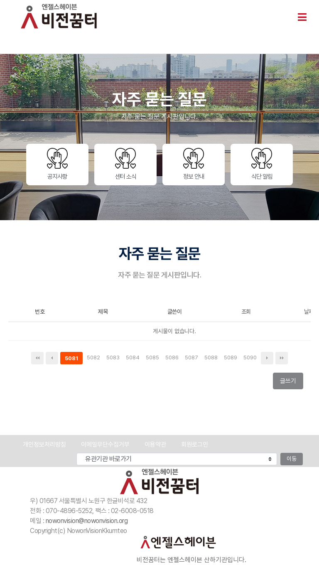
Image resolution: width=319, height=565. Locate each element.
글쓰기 (290, 383)
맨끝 (281, 358)
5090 (251, 358)
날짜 (309, 311)
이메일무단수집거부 (105, 444)
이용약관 (155, 444)
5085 (153, 358)
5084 (134, 358)
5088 (212, 358)
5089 (231, 358)
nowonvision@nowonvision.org (87, 521)
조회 (246, 311)
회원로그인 (194, 444)
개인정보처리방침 (44, 444)
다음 (267, 358)
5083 (114, 358)
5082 (94, 358)
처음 (37, 358)
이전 (52, 358)
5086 (173, 358)
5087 (192, 358)
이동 (292, 458)
